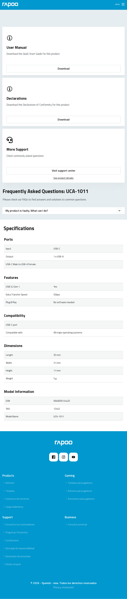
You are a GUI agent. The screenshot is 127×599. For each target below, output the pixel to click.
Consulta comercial (77, 524)
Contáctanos (12, 540)
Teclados (10, 491)
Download (63, 69)
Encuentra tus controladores (20, 524)
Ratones (10, 483)
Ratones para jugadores (80, 491)
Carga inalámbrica (14, 507)
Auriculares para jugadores (81, 499)
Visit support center (63, 171)
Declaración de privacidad (18, 556)
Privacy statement (63, 587)
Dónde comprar (13, 564)
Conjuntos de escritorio (17, 499)
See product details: (63, 178)
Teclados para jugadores (80, 483)
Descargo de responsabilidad (20, 548)
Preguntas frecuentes (17, 532)
